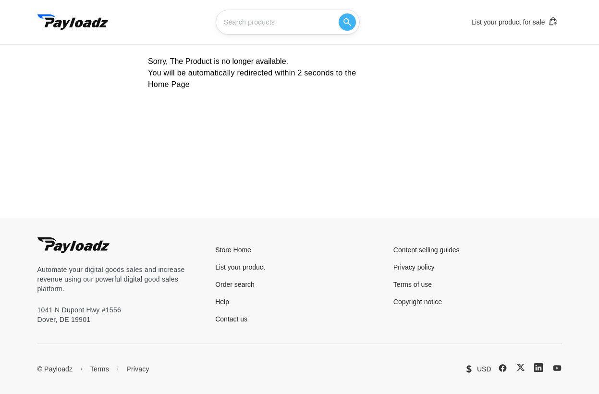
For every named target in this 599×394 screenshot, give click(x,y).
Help (222, 302)
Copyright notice (417, 302)
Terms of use (412, 284)
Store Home (233, 250)
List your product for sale (514, 21)
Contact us (231, 319)
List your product (240, 267)
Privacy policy (414, 267)
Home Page (169, 84)
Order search (235, 284)
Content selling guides (426, 250)
